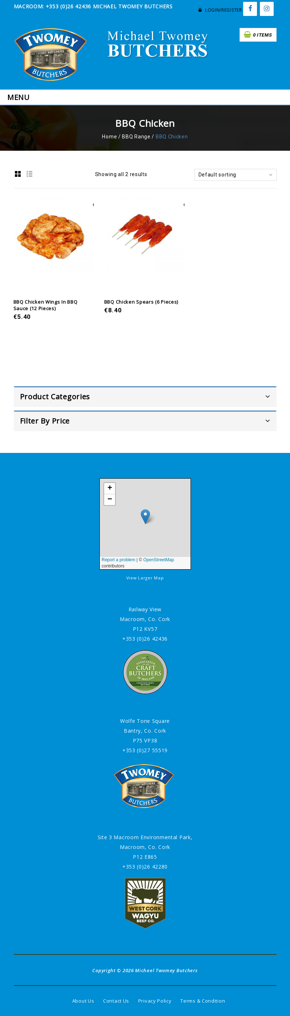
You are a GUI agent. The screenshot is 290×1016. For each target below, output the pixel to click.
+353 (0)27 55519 (145, 750)
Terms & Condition (202, 1001)
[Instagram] (267, 9)
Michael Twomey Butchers (166, 970)
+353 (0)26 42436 (145, 638)
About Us (83, 1001)
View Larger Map (145, 577)
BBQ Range (136, 137)
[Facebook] (250, 9)
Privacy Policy (155, 1001)
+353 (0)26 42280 (145, 866)
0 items (262, 35)
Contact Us (116, 1001)
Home (109, 137)
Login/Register (220, 10)
